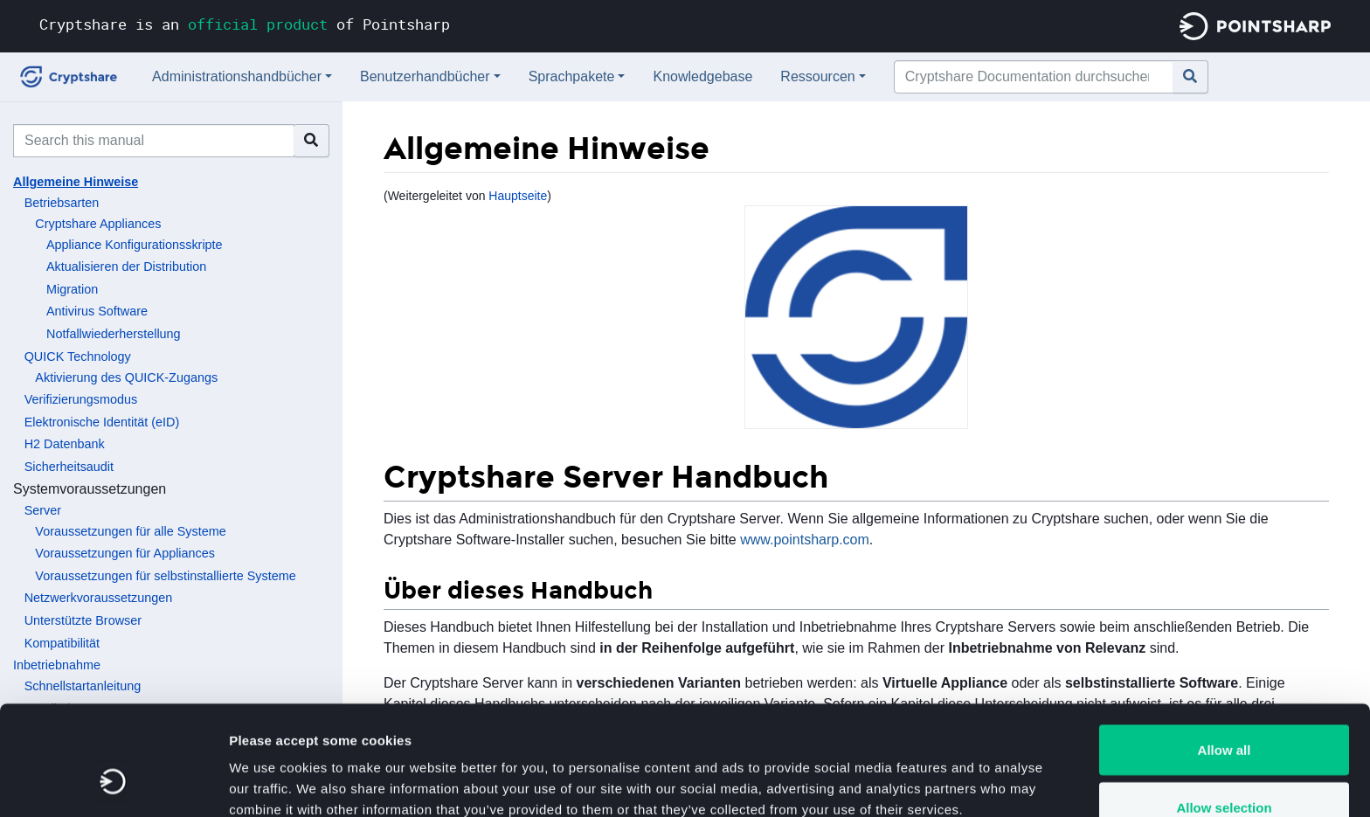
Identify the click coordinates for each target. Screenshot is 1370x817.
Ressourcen (817, 76)
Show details (917, 772)
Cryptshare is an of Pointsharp (244, 24)
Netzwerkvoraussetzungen (98, 598)
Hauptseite (517, 196)
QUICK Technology (77, 356)
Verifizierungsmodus (81, 399)
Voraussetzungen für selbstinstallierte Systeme (165, 576)
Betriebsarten (62, 203)
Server (42, 510)
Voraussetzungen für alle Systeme (130, 531)
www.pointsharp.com (804, 539)
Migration (72, 289)
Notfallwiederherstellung (113, 334)
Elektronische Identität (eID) (102, 422)
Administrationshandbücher (237, 76)
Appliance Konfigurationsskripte (134, 245)
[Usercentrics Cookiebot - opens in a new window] (113, 783)
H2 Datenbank (64, 444)
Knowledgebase (702, 76)
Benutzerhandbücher (425, 76)
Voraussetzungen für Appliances (125, 553)
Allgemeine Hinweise (75, 182)
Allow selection (1223, 713)
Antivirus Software (97, 311)
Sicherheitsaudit (69, 467)
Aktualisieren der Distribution (126, 266)
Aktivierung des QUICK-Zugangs (126, 377)
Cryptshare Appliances (98, 224)
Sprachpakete (572, 76)
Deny (1224, 770)
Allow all (1224, 655)
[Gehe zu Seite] (1190, 76)
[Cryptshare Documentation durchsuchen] (1033, 76)
